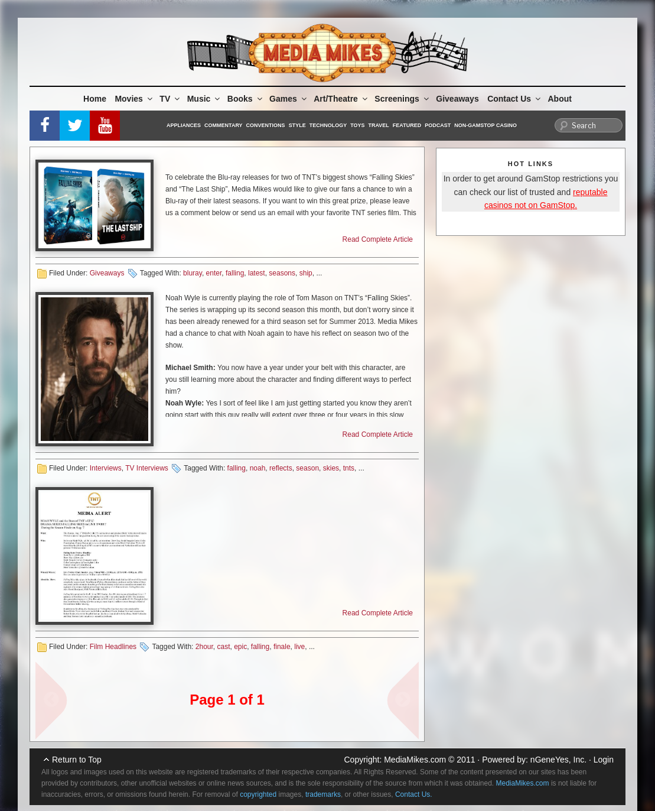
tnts (348, 468)
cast (223, 647)
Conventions (265, 125)
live (299, 647)
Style (297, 125)
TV (170, 98)
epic (240, 647)
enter (214, 273)
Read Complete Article (378, 239)
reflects (280, 468)
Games (288, 98)
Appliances (184, 125)
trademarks (323, 794)
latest (256, 273)
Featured (407, 125)
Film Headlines (113, 647)
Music (204, 98)
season (307, 468)
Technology (328, 125)
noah (258, 468)
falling (235, 273)
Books (245, 98)
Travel (379, 125)
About (560, 98)
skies (331, 468)
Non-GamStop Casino (485, 125)
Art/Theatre (341, 98)
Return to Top (77, 759)
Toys (357, 125)
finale (282, 647)
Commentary (223, 125)
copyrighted (258, 794)
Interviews (106, 468)
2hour (204, 647)
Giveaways (457, 98)
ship (305, 273)
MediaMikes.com (415, 759)
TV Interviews (146, 468)
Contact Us (514, 98)
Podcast (438, 125)
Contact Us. (413, 794)
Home (94, 98)
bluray (192, 273)
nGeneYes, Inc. (558, 759)
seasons (282, 273)
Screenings (402, 98)
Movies (134, 98)
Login (604, 759)
